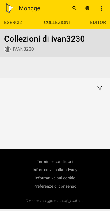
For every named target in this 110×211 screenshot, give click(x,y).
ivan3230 (23, 49)
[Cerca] (74, 8)
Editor (98, 22)
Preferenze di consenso (55, 186)
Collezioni (57, 22)
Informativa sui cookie (55, 178)
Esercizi (13, 22)
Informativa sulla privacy (55, 170)
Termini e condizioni (55, 161)
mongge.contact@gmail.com (62, 201)
